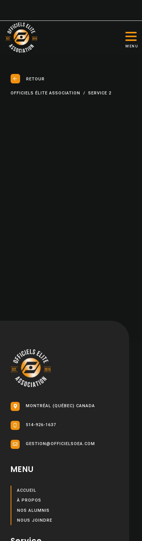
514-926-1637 (33, 425)
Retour (28, 78)
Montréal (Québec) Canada (53, 406)
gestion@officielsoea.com (53, 444)
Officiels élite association (45, 93)
